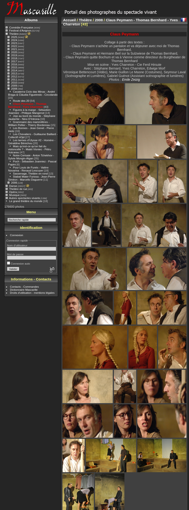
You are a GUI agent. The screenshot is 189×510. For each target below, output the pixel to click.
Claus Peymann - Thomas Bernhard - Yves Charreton (27, 105)
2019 (14, 55)
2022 (14, 46)
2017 (14, 61)
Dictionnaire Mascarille (24, 289)
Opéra (13, 191)
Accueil (69, 20)
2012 (14, 76)
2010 (14, 82)
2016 (14, 64)
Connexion (16, 235)
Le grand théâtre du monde (25, 201)
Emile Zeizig (131, 79)
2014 (14, 70)
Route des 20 (21, 100)
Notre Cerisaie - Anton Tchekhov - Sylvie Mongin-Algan (31, 157)
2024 (14, 40)
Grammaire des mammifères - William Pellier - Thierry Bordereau (29, 123)
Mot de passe (15, 254)
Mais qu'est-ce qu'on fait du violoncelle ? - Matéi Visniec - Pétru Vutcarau (29, 149)
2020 (14, 52)
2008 (14, 88)
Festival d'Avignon (20, 30)
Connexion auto (18, 263)
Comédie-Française (21, 27)
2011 (14, 79)
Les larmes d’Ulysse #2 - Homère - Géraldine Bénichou (31, 142)
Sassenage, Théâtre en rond (30, 173)
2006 (14, 182)
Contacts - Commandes (24, 286)
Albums (31, 20)
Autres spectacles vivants (24, 197)
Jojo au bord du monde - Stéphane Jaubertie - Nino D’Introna (31, 117)
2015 (14, 67)
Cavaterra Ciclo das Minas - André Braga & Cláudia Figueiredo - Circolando (33, 93)
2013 (14, 73)
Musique (14, 194)
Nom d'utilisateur (17, 245)
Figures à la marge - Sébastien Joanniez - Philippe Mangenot (29, 111)
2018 (14, 58)
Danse (13, 185)
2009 (14, 85)
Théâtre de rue (18, 188)
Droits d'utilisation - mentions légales (32, 292)
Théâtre (14, 33)
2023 (14, 43)
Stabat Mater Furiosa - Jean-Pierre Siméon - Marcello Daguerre (31, 178)
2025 (14, 36)
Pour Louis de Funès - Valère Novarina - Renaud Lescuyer (28, 169)
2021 (14, 49)
